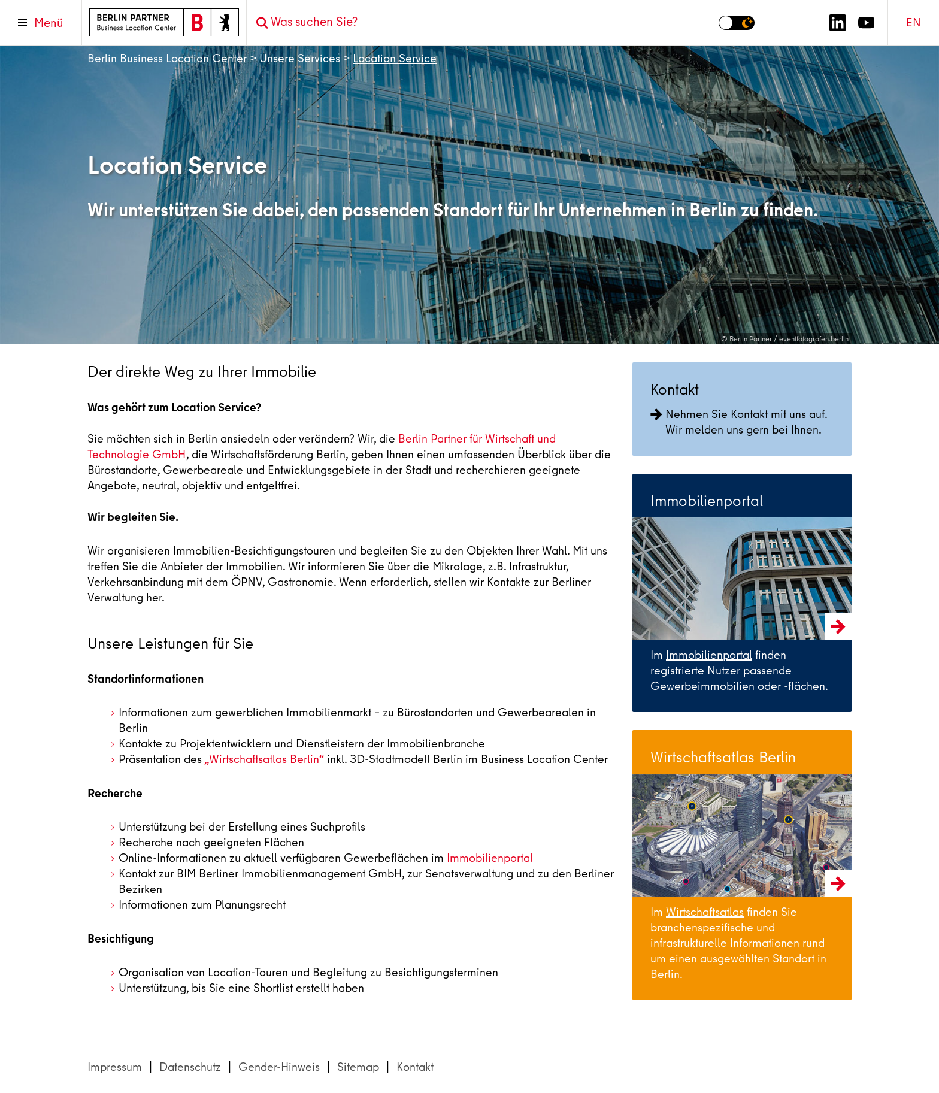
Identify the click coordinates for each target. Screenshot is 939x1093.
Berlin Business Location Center (167, 58)
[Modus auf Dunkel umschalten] (737, 23)
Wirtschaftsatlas (705, 911)
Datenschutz (190, 1066)
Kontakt (415, 1066)
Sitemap (358, 1066)
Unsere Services (299, 58)
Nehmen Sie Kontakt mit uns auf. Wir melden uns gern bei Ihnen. (738, 422)
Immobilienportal (490, 857)
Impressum (114, 1066)
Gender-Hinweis (279, 1066)
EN (913, 22)
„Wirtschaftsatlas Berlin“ (264, 759)
